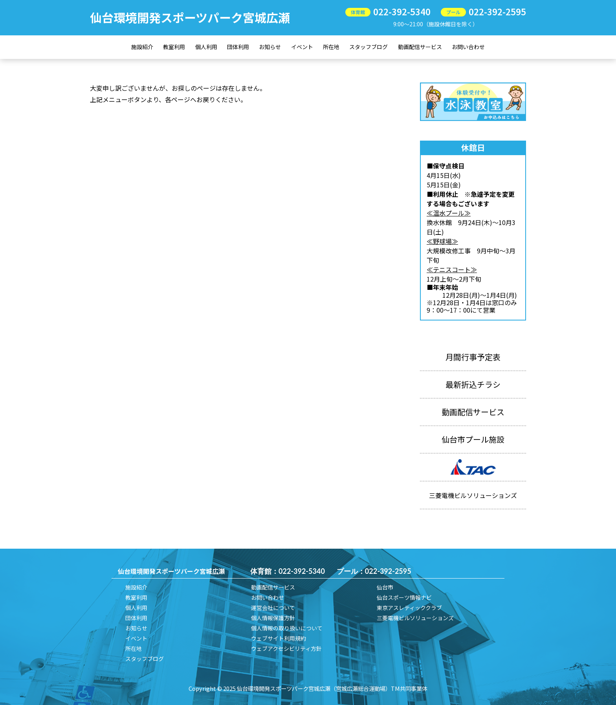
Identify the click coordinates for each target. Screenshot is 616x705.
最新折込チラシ (473, 384)
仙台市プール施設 (473, 439)
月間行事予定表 (473, 357)
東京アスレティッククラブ (409, 608)
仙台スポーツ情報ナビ (404, 597)
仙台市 (385, 587)
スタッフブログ (368, 47)
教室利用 (174, 47)
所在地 (331, 47)
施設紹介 (142, 47)
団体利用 (238, 47)
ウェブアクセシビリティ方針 (286, 648)
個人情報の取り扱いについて (287, 628)
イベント (302, 47)
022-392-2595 (497, 11)
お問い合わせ (468, 47)
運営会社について (273, 608)
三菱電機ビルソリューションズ (415, 618)
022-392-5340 (402, 11)
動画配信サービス (420, 47)
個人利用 (206, 47)
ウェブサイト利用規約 (278, 638)
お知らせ (270, 47)
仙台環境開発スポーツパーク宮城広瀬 (190, 17)
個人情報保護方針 (273, 618)
